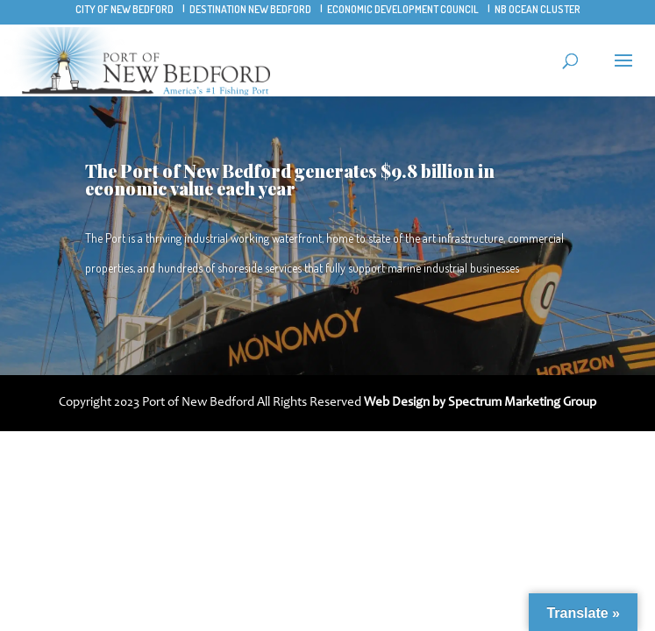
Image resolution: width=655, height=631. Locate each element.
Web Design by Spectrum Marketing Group (480, 402)
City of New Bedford (124, 9)
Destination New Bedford (250, 9)
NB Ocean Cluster (537, 9)
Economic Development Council (403, 9)
